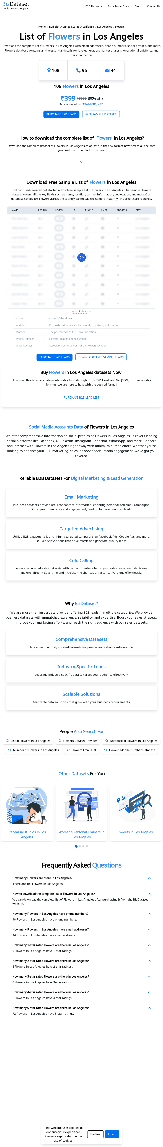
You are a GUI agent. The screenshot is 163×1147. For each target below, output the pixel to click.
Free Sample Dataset (101, 114)
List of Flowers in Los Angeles (30, 741)
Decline (95, 1134)
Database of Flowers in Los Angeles (133, 741)
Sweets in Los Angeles (136, 832)
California (88, 26)
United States (71, 26)
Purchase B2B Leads (61, 114)
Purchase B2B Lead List (81, 397)
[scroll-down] (81, 163)
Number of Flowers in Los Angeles (36, 750)
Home (42, 26)
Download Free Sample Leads (101, 357)
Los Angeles (104, 26)
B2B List (54, 26)
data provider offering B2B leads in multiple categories (91, 612)
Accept (112, 1134)
